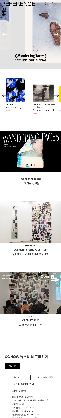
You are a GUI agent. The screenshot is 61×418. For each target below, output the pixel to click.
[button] (5, 34)
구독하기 (12, 366)
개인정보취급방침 (45, 377)
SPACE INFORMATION (23, 384)
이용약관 (15, 377)
